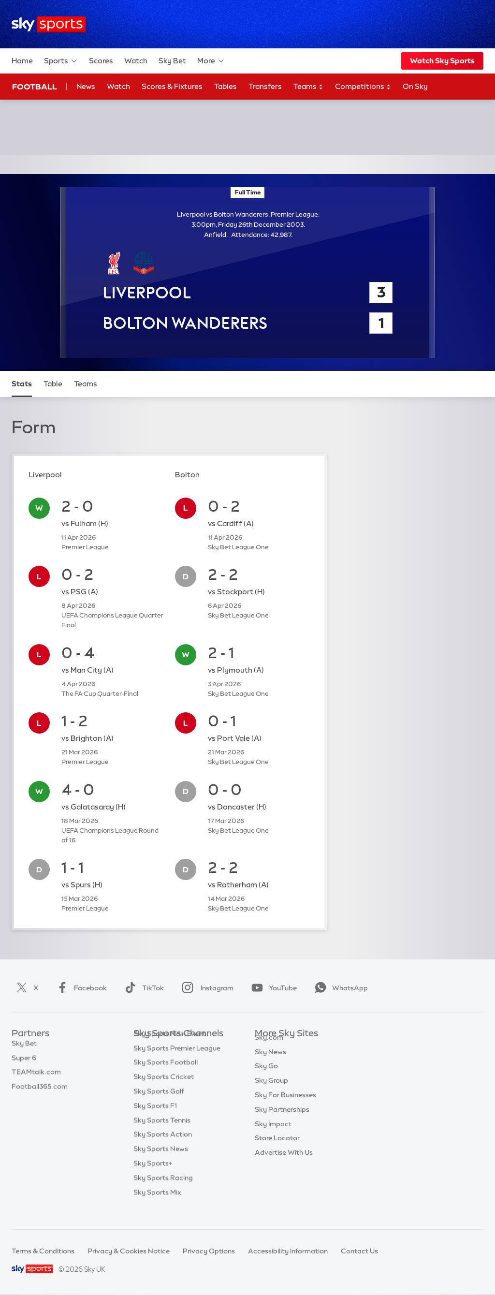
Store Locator (277, 1149)
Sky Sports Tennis (161, 1135)
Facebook (80, 988)
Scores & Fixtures (172, 86)
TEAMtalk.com (36, 1077)
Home (22, 60)
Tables (225, 86)
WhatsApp (339, 988)
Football (34, 86)
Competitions (363, 87)
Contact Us (359, 1251)
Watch (135, 60)
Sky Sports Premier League (176, 1063)
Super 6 (24, 1063)
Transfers (265, 86)
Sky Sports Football (165, 1077)
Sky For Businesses (285, 1106)
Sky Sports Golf (158, 1106)
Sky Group (271, 1091)
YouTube (272, 988)
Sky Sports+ (152, 1178)
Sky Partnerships (282, 1120)
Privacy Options (209, 1251)
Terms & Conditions (43, 1251)
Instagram (205, 988)
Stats (22, 383)
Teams (308, 87)
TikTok (142, 988)
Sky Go (266, 1077)
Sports (61, 61)
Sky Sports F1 (155, 1120)
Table (53, 383)
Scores (101, 60)
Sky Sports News (160, 1163)
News (85, 86)
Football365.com (40, 1091)
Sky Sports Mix (157, 1207)
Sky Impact (273, 1135)
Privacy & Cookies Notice (128, 1251)
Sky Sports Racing (163, 1192)
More (211, 61)
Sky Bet (172, 60)
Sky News (270, 1063)
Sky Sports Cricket (163, 1091)
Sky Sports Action (162, 1149)
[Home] (49, 24)
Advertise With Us (284, 1163)
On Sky (415, 86)
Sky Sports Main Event (169, 1048)
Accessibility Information (288, 1251)
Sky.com (269, 1048)
